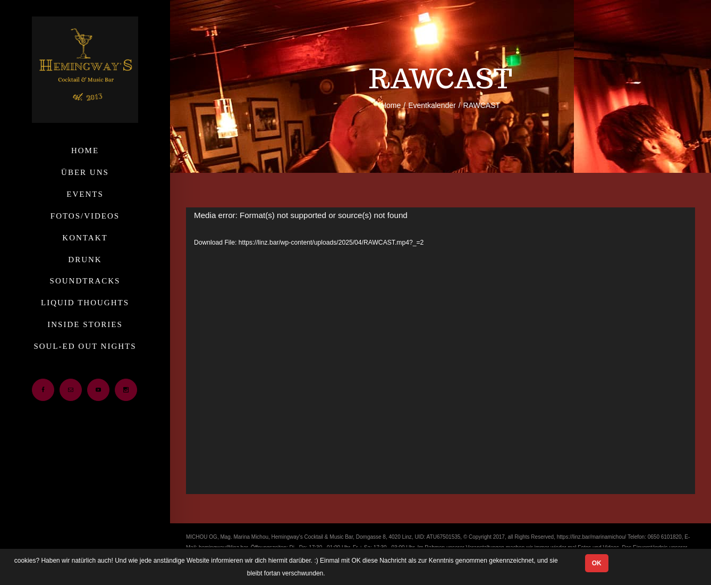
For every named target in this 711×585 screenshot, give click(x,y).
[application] (440, 350)
